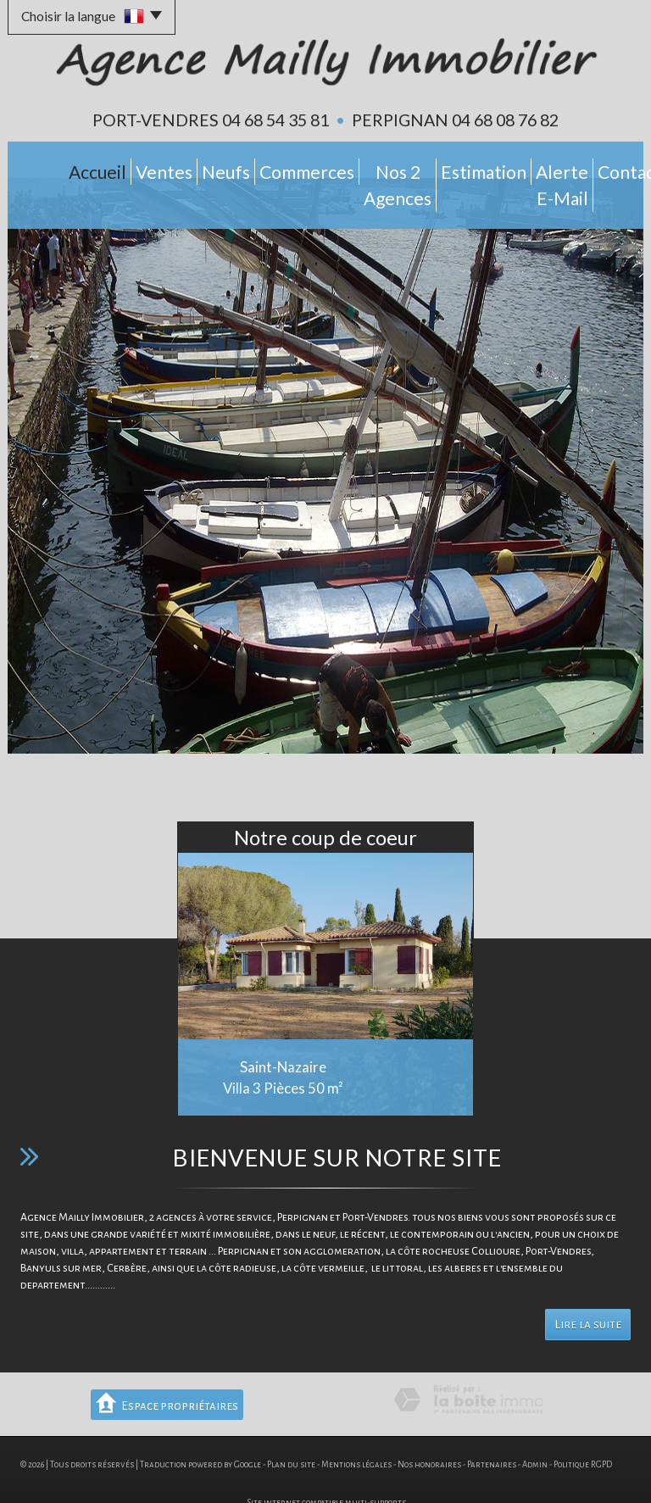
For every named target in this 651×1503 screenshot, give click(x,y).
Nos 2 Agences (334, 167)
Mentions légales (356, 1430)
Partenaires (491, 1430)
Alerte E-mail (517, 167)
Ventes (110, 167)
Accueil (50, 167)
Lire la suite (587, 1290)
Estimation (428, 167)
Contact (598, 167)
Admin (535, 1430)
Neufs (166, 167)
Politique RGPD (583, 1430)
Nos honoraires (429, 1430)
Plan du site (291, 1430)
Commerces (237, 167)
